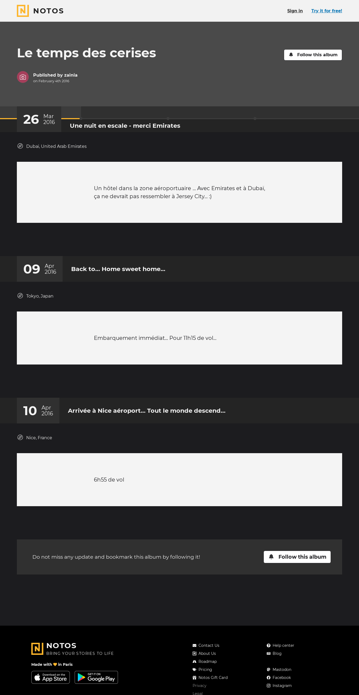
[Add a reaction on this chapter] (169, 242)
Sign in (295, 10)
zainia (71, 75)
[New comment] (190, 242)
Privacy (200, 685)
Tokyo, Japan (35, 301)
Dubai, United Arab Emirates (52, 146)
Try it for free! (326, 10)
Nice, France (34, 448)
